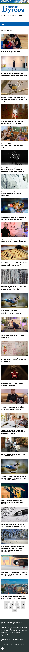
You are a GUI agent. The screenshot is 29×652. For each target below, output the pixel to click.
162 (23, 605)
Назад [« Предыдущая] (7, 602)
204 (18, 608)
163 (6, 608)
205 (23, 608)
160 (12, 605)
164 (11, 608)
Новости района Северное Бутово (11, 15)
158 (23, 602)
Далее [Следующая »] (14, 611)
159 (6, 605)
